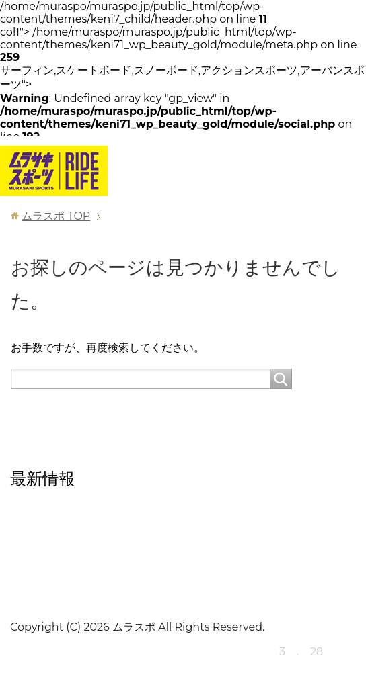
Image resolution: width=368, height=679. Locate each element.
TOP (56, 216)
